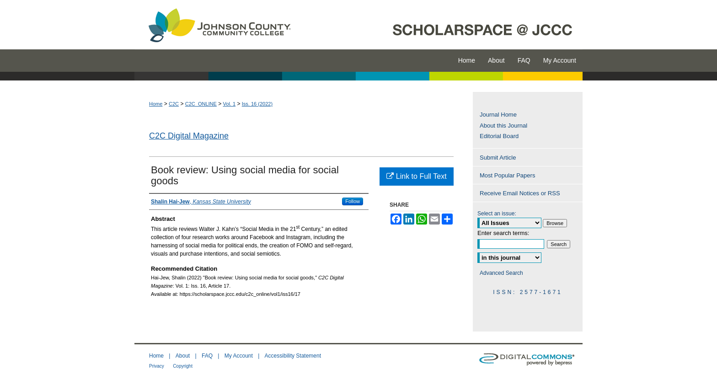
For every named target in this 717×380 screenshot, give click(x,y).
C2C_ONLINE (201, 104)
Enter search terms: (503, 233)
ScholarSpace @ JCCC (442, 24)
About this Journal (503, 125)
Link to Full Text (416, 176)
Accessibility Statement (293, 356)
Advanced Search (501, 273)
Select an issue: (496, 213)
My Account (239, 356)
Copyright (183, 366)
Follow (352, 201)
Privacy (156, 366)
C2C (174, 104)
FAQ (207, 356)
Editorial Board (499, 136)
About (183, 356)
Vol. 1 (229, 104)
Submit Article (498, 157)
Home (155, 104)
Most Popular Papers (507, 175)
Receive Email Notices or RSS (520, 193)
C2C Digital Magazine (189, 135)
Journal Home (498, 114)
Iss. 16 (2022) (257, 104)
